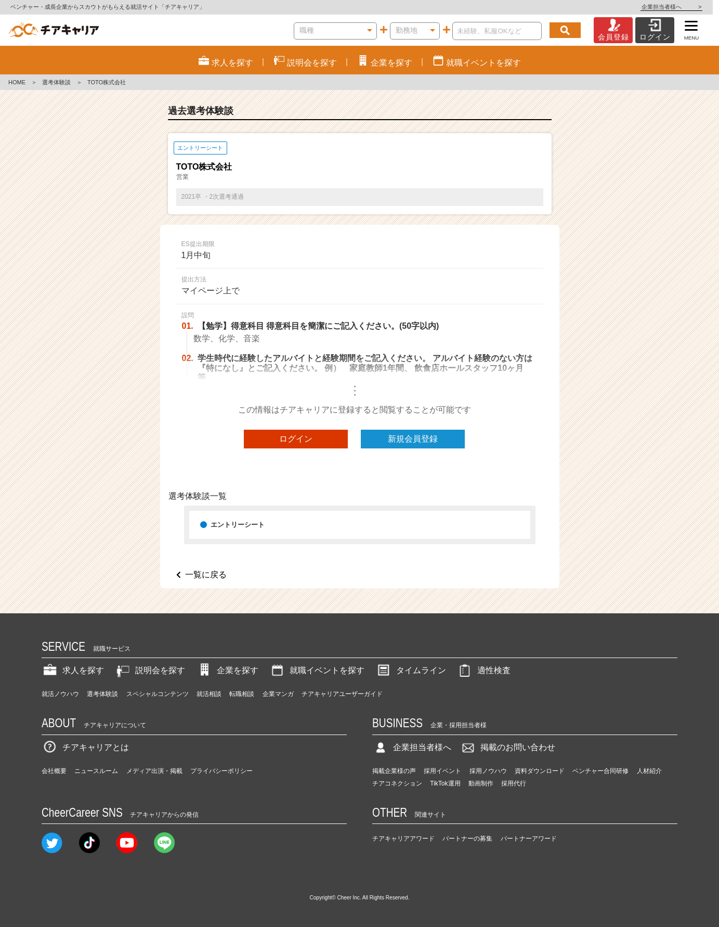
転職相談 (241, 694)
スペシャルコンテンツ (157, 694)
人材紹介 (649, 771)
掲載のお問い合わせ (507, 747)
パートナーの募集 (467, 838)
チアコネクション (397, 783)
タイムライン (410, 670)
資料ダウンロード (540, 771)
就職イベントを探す (316, 670)
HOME (16, 82)
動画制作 (480, 783)
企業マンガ (278, 694)
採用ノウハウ (488, 771)
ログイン (295, 438)
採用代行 (513, 783)
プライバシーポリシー (221, 771)
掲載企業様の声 (394, 771)
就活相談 (209, 694)
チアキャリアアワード (403, 838)
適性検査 (483, 670)
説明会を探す (149, 670)
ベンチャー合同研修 (600, 771)
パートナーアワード (529, 838)
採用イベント (442, 771)
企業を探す (227, 670)
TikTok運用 (445, 783)
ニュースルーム (96, 771)
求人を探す (73, 670)
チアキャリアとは (85, 747)
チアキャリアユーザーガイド (342, 694)
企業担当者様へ (677, 7)
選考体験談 (56, 82)
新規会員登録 (413, 438)
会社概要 (54, 771)
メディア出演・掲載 (154, 771)
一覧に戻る (206, 574)
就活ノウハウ (60, 694)
